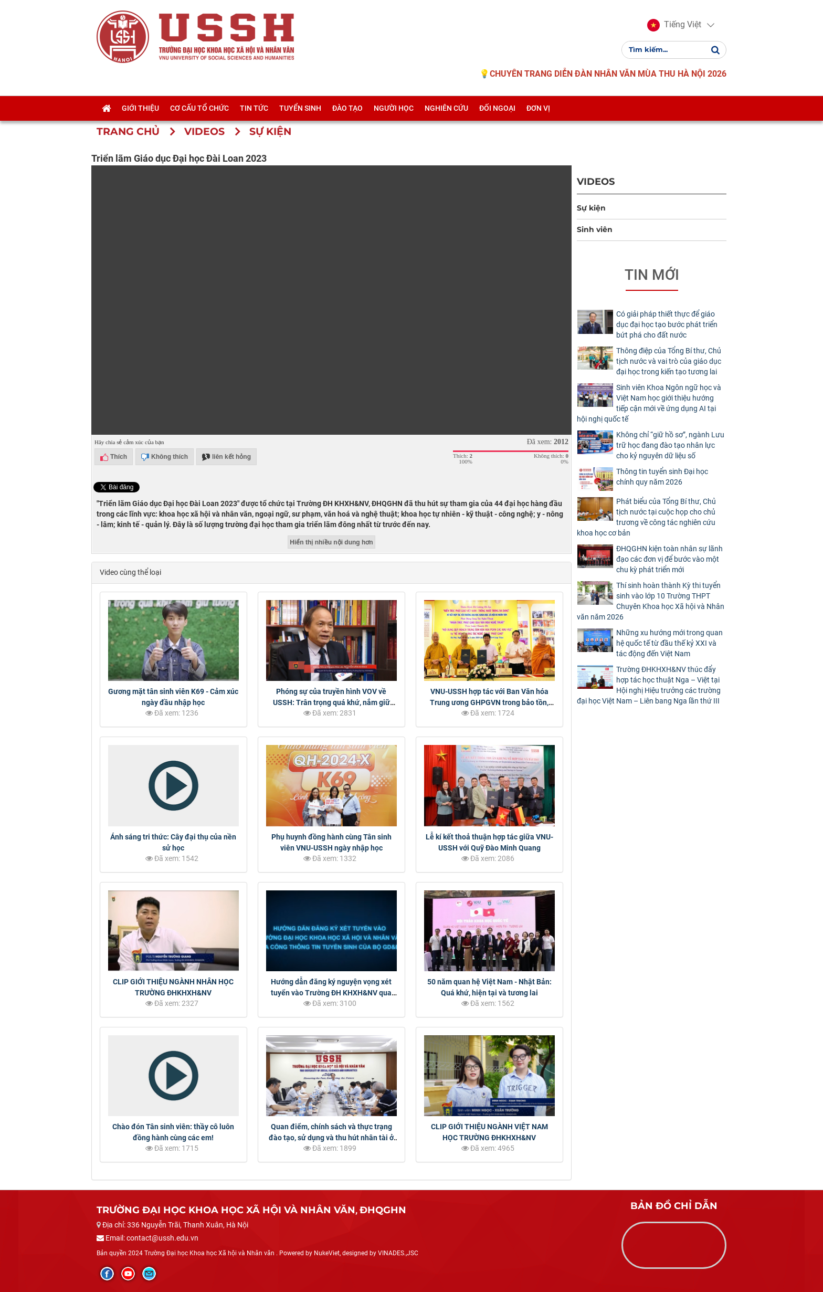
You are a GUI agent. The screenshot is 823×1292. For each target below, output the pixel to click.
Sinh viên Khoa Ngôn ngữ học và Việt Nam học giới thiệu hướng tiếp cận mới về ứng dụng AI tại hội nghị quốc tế (649, 403)
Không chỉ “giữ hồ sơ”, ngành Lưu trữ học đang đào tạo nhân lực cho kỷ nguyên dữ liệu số (670, 445)
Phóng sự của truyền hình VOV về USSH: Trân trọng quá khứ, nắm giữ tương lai (331, 702)
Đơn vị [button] (538, 108)
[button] (674, 25)
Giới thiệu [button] (140, 108)
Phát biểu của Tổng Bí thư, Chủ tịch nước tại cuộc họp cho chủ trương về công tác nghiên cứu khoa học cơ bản (646, 517)
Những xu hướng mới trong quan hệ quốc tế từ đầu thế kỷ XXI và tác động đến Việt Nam (669, 643)
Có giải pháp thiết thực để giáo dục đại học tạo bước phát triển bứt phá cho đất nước (667, 324)
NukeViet (327, 1253)
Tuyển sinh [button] (300, 108)
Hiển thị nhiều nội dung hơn (331, 542)
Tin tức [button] (254, 108)
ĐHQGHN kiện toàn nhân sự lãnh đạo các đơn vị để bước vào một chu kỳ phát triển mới (669, 559)
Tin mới (652, 274)
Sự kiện (591, 208)
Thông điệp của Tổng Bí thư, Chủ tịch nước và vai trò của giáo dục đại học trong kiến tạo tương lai (668, 361)
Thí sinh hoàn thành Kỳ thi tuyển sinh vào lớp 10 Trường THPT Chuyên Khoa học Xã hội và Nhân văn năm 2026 (650, 601)
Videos (596, 181)
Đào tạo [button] (347, 108)
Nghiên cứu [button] (446, 108)
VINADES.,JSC (398, 1253)
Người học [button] (394, 108)
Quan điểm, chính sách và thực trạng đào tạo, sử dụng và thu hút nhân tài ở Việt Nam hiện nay (331, 1137)
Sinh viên (595, 229)
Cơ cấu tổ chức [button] (199, 108)
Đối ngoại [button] (497, 108)
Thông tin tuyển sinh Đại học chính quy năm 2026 (662, 476)
